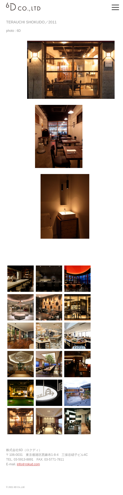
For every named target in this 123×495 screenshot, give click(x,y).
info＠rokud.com (28, 464)
